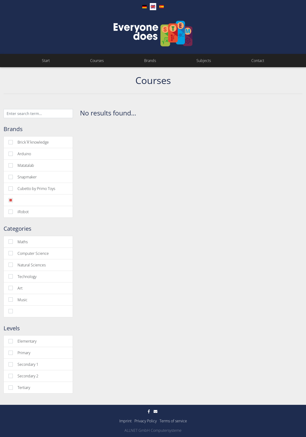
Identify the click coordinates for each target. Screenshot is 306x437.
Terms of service (173, 421)
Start (46, 60)
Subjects (203, 60)
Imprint (125, 421)
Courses (97, 60)
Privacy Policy (145, 421)
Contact (257, 60)
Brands (150, 60)
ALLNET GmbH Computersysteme (153, 430)
